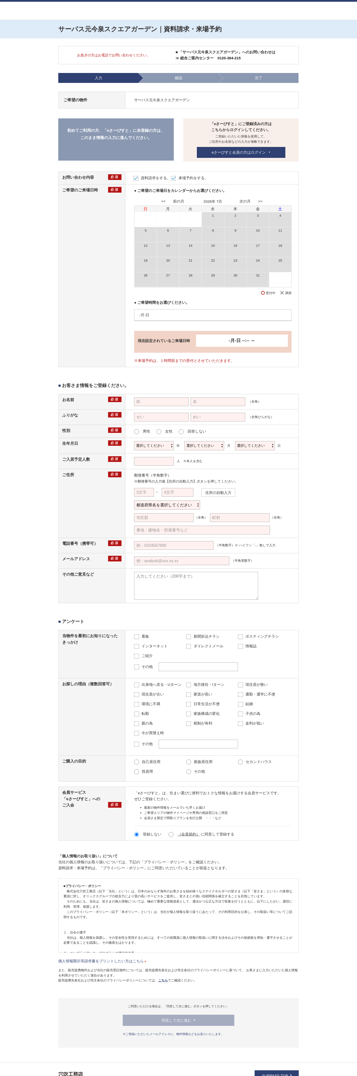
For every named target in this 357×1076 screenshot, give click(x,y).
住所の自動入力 (218, 492)
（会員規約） (189, 834)
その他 (195, 771)
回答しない (192, 431)
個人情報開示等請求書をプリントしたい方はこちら (102, 961)
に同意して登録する (201, 834)
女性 (164, 431)
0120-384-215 (228, 58)
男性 (142, 431)
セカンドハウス (255, 762)
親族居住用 (199, 762)
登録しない (148, 834)
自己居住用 (147, 762)
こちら (163, 980)
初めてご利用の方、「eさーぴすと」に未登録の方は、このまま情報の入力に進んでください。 (116, 134)
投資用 (143, 771)
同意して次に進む (176, 1020)
